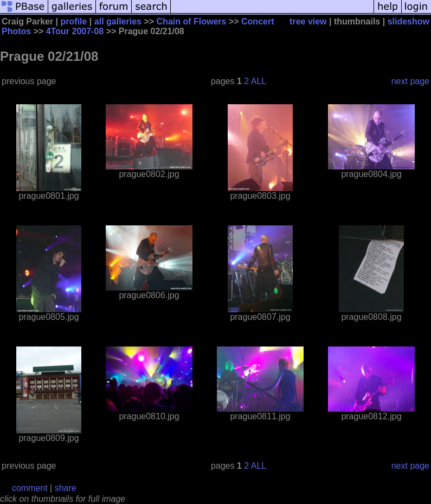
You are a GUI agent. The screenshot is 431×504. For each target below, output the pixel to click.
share (65, 488)
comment (30, 488)
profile (74, 21)
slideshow (408, 21)
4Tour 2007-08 (75, 31)
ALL (258, 81)
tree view (308, 21)
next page (410, 81)
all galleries (117, 21)
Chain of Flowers (192, 21)
